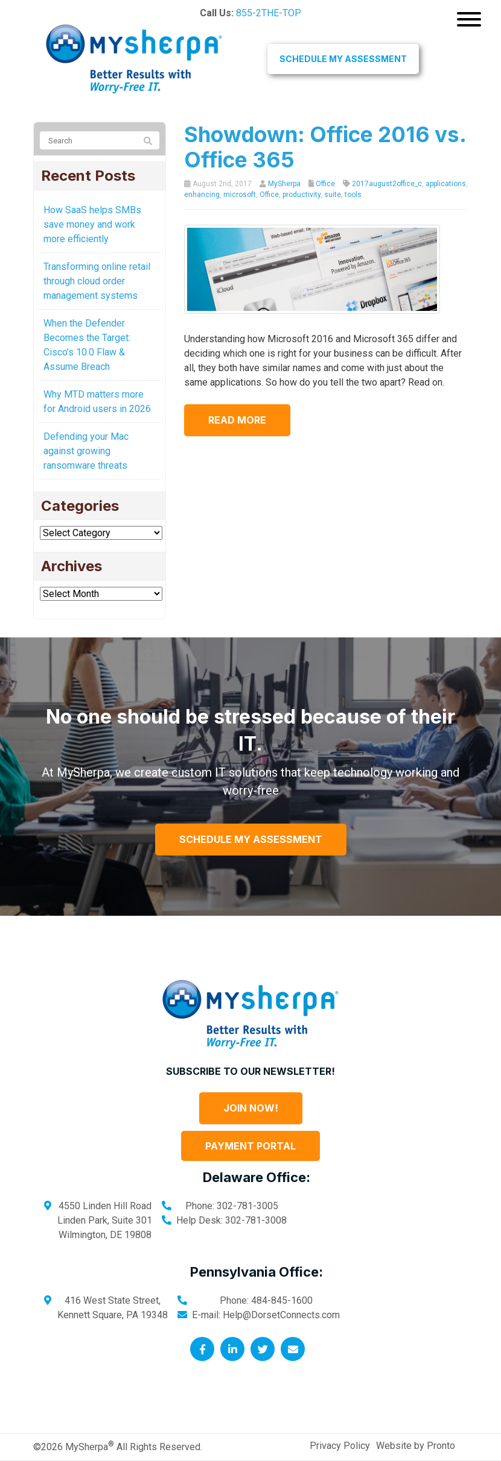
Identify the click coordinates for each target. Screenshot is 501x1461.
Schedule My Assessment (343, 59)
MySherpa (284, 184)
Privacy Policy (340, 1445)
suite (332, 194)
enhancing (202, 194)
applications (446, 184)
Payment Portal (250, 1146)
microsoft (239, 194)
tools (353, 194)
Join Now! (250, 1108)
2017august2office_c (387, 184)
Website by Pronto (415, 1445)
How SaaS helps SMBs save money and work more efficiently (92, 224)
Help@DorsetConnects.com (281, 1315)
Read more (237, 420)
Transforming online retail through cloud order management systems (96, 281)
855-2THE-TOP (268, 13)
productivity (301, 194)
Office (325, 184)
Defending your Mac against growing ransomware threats (86, 451)
